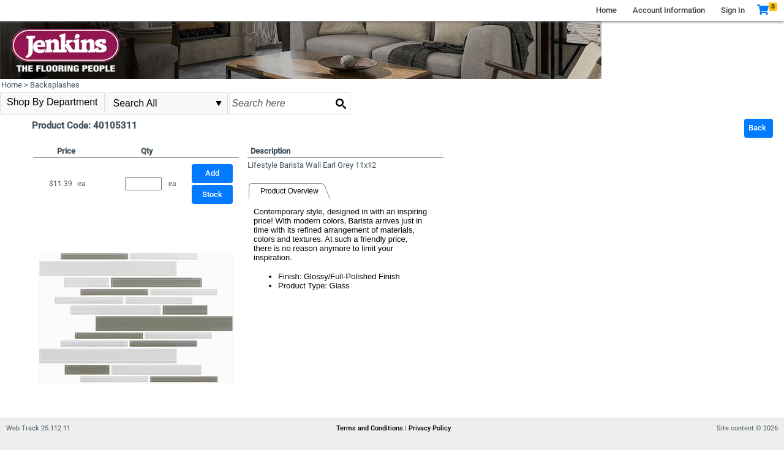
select (218, 103)
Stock (212, 194)
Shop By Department (52, 102)
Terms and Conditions (370, 428)
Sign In (733, 10)
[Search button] (341, 103)
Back (757, 127)
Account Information (669, 10)
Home (606, 10)
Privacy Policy (430, 428)
